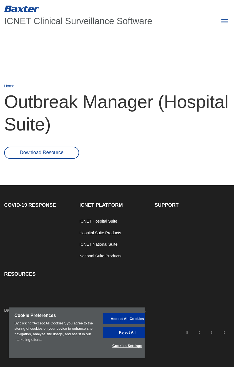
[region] (77, 332)
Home (9, 86)
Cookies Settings (127, 346)
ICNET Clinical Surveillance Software (78, 21)
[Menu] (224, 21)
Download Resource (42, 152)
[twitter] (211, 332)
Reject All (127, 332)
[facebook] (199, 332)
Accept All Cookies (127, 319)
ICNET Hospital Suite (98, 221)
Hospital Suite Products (100, 232)
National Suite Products (100, 255)
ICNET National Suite (98, 244)
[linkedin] (187, 332)
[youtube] (224, 332)
